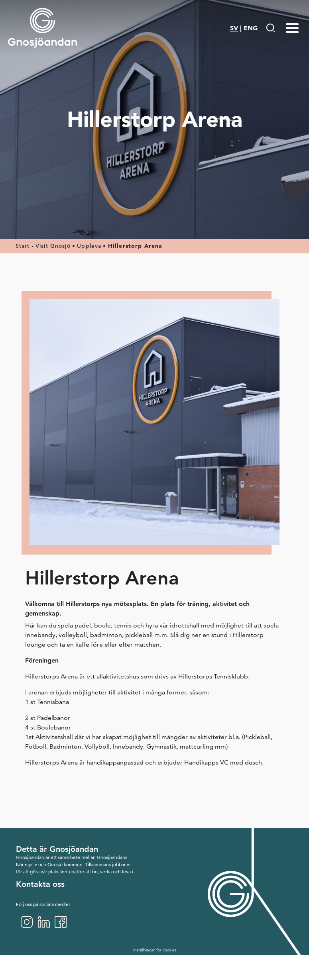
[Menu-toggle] (292, 28)
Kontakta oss (40, 884)
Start (23, 245)
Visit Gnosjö (53, 245)
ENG (251, 28)
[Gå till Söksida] (270, 28)
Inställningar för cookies (154, 950)
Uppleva (89, 245)
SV (234, 28)
